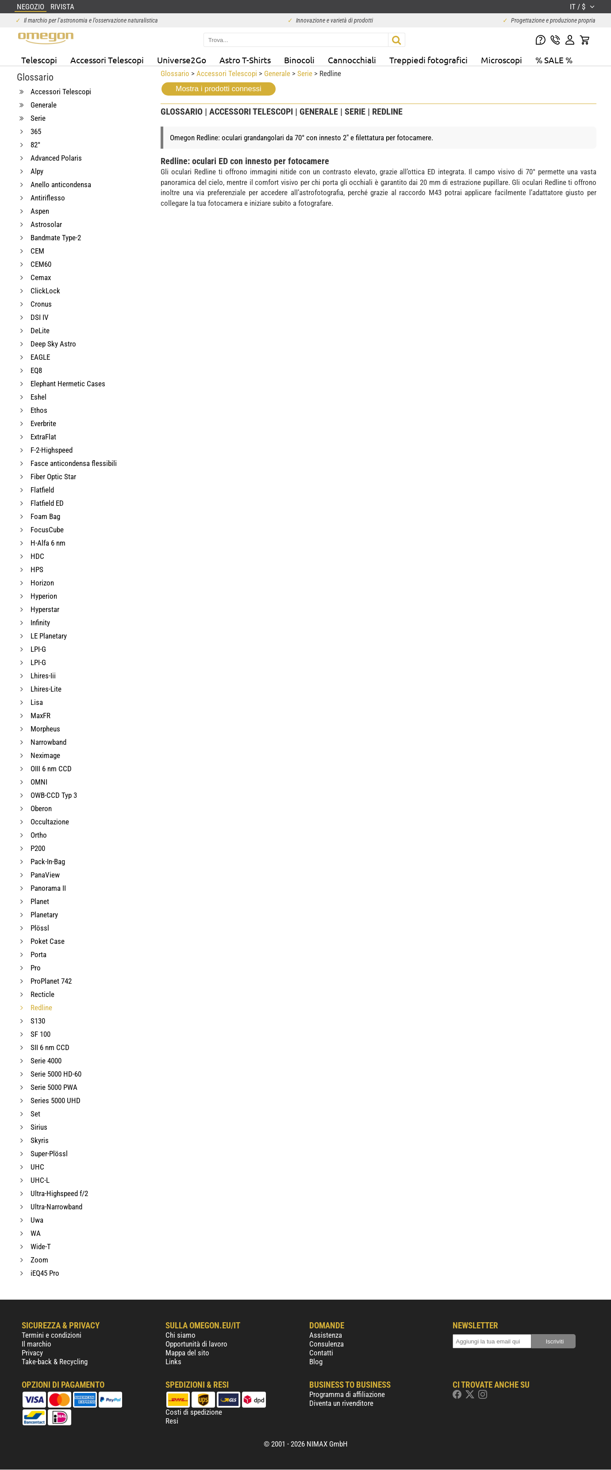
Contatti (321, 1352)
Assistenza (325, 1335)
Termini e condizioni (51, 1335)
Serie (304, 73)
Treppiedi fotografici (428, 59)
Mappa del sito (187, 1352)
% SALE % (554, 59)
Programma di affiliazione (347, 1394)
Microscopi (501, 59)
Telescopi (39, 59)
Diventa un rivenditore (341, 1403)
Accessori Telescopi (107, 59)
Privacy (32, 1352)
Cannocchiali (352, 59)
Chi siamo (180, 1335)
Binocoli (299, 59)
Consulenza (326, 1343)
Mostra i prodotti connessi (218, 89)
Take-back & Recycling (55, 1361)
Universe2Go (181, 59)
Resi (171, 1420)
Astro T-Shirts (245, 59)
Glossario (175, 73)
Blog (316, 1361)
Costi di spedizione (193, 1412)
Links (173, 1361)
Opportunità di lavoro (196, 1343)
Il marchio (36, 1343)
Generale (277, 73)
